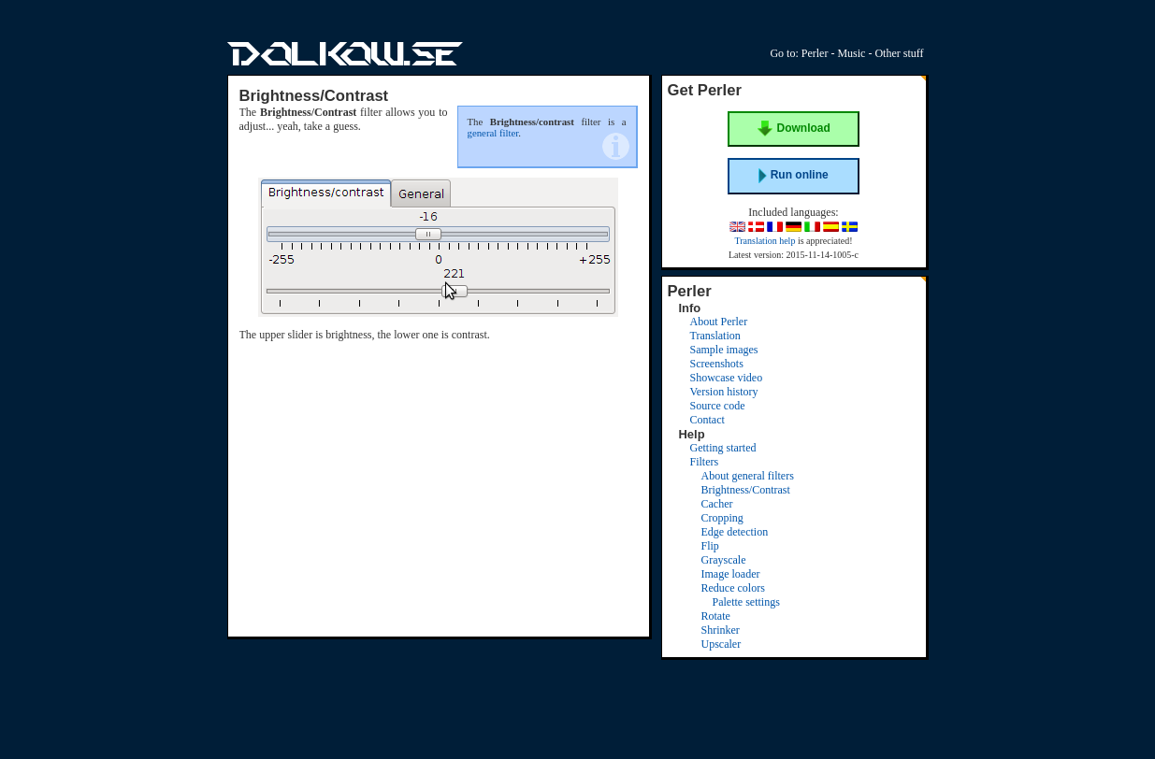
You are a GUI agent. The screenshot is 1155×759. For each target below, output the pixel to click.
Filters (704, 461)
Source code (717, 405)
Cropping (722, 517)
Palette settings (746, 602)
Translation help (764, 241)
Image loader (730, 573)
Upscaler (721, 644)
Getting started (723, 447)
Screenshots (717, 363)
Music (851, 53)
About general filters (747, 475)
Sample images (724, 349)
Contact (707, 419)
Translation (715, 335)
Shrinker (720, 630)
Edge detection (735, 531)
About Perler (719, 321)
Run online (793, 175)
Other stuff (898, 53)
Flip (710, 545)
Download (793, 128)
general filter (493, 132)
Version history (724, 391)
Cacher (717, 503)
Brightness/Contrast (745, 489)
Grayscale (723, 559)
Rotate (715, 616)
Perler (815, 53)
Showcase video (726, 377)
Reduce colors (733, 587)
